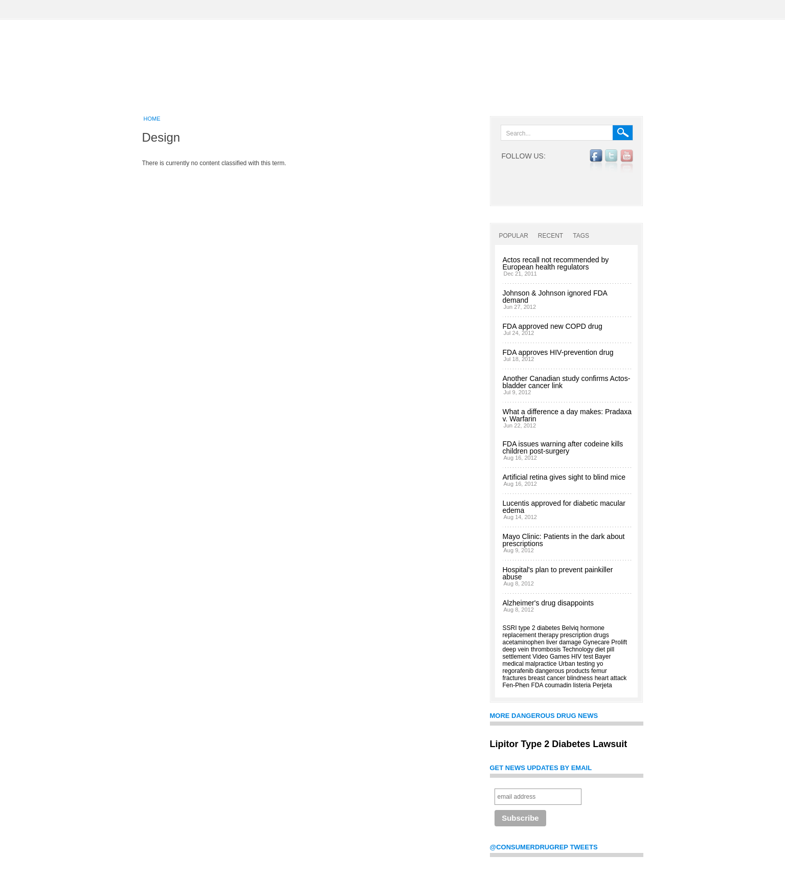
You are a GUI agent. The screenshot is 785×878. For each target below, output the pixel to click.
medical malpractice (530, 663)
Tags (581, 235)
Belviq (570, 628)
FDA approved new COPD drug (552, 326)
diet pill (604, 649)
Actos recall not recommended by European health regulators (556, 263)
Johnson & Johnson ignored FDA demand (555, 296)
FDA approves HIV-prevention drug (558, 352)
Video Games (551, 656)
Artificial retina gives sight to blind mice (564, 477)
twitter (611, 161)
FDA (537, 685)
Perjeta (602, 685)
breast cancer (547, 678)
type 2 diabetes (539, 628)
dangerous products (562, 670)
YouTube (626, 161)
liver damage (563, 642)
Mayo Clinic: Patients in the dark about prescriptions (564, 540)
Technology (578, 649)
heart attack (611, 678)
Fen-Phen (516, 685)
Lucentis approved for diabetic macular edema (564, 506)
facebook (596, 161)
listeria (582, 685)
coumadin (558, 685)
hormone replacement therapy (554, 631)
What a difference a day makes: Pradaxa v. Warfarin (567, 415)
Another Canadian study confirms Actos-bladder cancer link (567, 382)
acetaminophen (524, 642)
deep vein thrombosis (532, 649)
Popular (513, 235)
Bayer (603, 656)
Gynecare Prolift (605, 642)
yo (600, 663)
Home (152, 119)
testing (586, 663)
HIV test (582, 656)
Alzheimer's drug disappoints (548, 603)
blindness (580, 678)
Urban (566, 663)
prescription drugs (584, 635)
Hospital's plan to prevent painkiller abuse (558, 573)
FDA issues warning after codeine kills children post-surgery (563, 447)
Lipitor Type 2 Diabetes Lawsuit (558, 744)
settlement (517, 656)
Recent (550, 235)
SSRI (510, 628)
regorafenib (518, 670)
